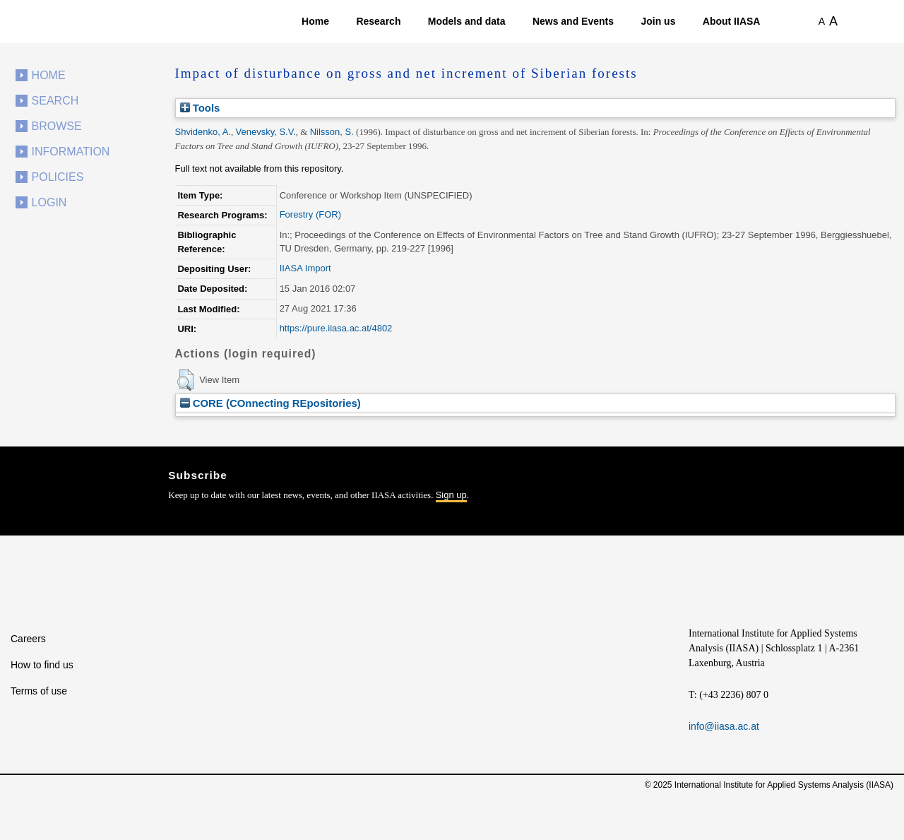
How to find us (42, 664)
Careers (28, 638)
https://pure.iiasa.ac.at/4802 (336, 328)
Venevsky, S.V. (266, 131)
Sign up (451, 495)
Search (55, 101)
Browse (57, 126)
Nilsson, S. (332, 131)
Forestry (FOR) (310, 214)
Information (71, 152)
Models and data (467, 21)
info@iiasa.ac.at (724, 726)
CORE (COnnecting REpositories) (270, 403)
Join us (658, 21)
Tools (200, 108)
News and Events (573, 21)
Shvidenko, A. (203, 131)
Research (378, 21)
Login (49, 202)
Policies (58, 177)
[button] (185, 380)
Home (315, 21)
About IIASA (732, 21)
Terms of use (39, 691)
